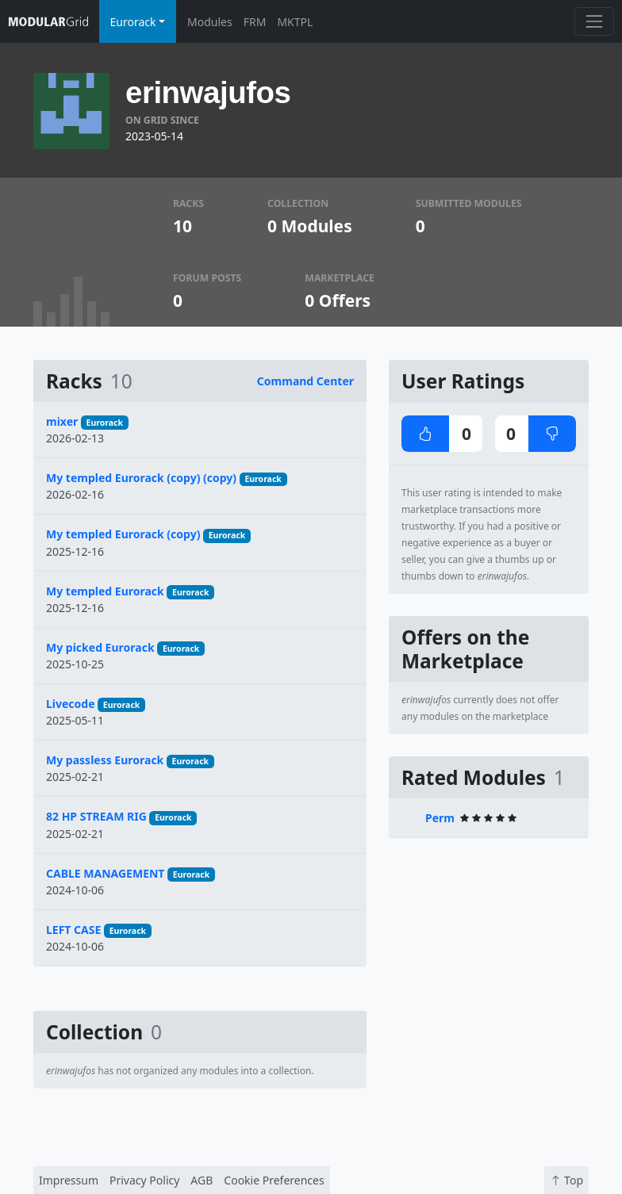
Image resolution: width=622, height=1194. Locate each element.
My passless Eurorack (104, 759)
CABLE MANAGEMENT (105, 873)
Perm (440, 817)
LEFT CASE (73, 929)
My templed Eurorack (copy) (123, 534)
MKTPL (295, 21)
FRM (255, 21)
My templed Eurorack (105, 591)
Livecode (70, 703)
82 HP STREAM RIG (96, 816)
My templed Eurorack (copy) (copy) (141, 477)
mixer (62, 421)
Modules (209, 21)
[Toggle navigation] (593, 21)
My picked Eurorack (100, 647)
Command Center (305, 380)
